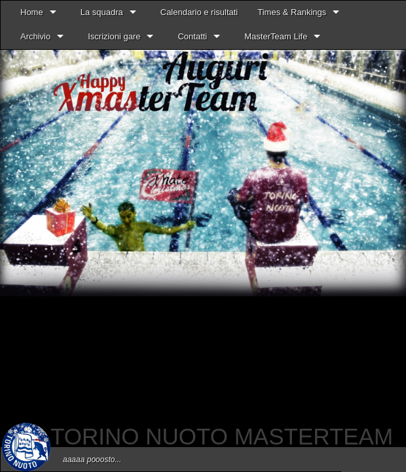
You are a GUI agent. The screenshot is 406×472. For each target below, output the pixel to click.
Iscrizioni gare (114, 36)
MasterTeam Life (275, 36)
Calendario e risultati (199, 12)
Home (31, 12)
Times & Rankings (291, 12)
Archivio (35, 36)
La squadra (102, 12)
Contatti (192, 36)
